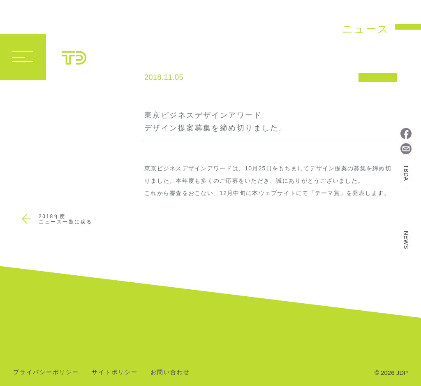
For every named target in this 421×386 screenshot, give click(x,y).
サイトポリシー (115, 372)
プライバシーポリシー (46, 372)
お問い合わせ (170, 372)
